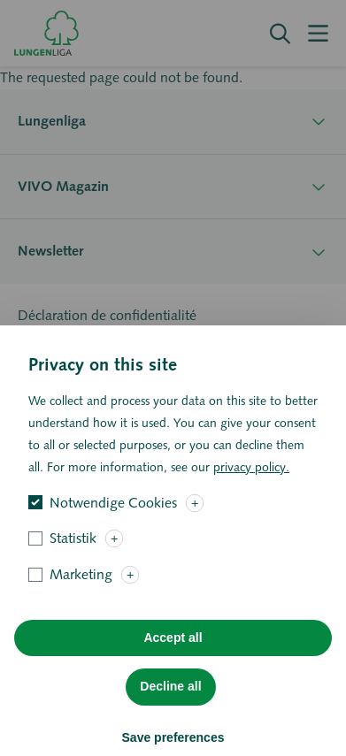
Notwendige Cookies (113, 530)
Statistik (73, 566)
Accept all (172, 665)
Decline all (170, 714)
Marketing (81, 602)
